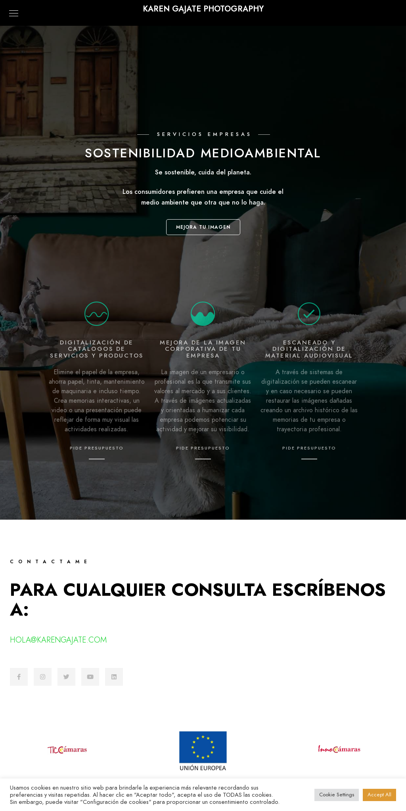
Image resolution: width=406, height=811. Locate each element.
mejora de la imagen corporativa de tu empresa (203, 349)
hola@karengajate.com (58, 639)
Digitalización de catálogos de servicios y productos (97, 349)
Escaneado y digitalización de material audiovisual (309, 349)
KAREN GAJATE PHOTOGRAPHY (203, 8)
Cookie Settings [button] (336, 794)
